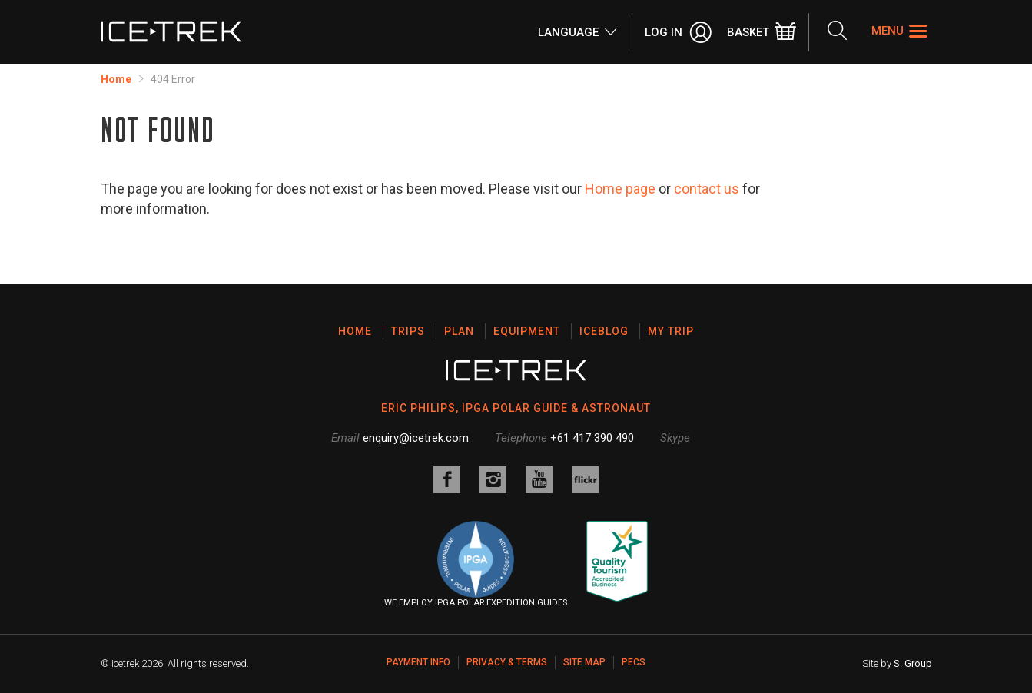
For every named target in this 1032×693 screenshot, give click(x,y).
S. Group (913, 663)
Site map (584, 662)
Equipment (526, 331)
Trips (408, 331)
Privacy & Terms (506, 662)
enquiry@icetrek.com (416, 438)
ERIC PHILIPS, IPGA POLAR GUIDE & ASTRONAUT (516, 408)
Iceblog (604, 331)
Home (116, 79)
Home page (620, 189)
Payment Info (418, 662)
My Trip (671, 331)
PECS (633, 662)
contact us (706, 189)
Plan (459, 331)
